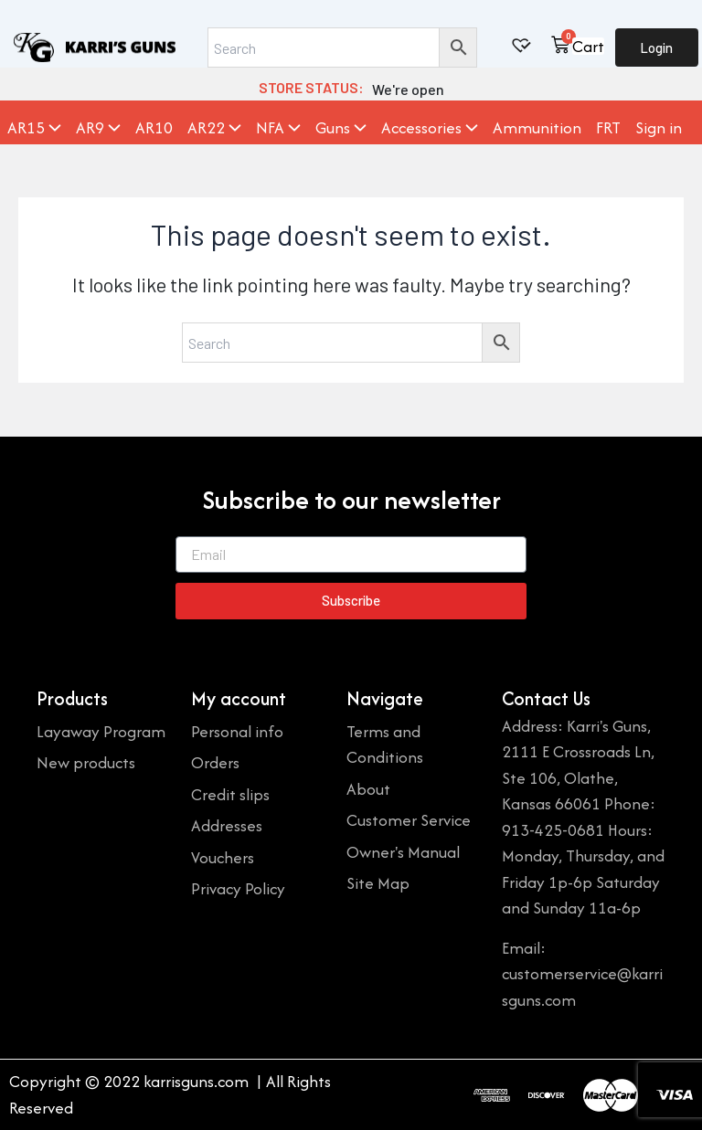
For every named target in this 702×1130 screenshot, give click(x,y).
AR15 (34, 128)
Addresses (226, 825)
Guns (341, 128)
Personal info (237, 731)
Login (657, 47)
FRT (608, 128)
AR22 (214, 128)
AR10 (154, 128)
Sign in (658, 128)
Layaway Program (101, 731)
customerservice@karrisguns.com (582, 986)
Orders (215, 762)
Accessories (429, 128)
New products (86, 762)
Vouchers (222, 857)
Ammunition (537, 128)
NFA (278, 128)
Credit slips (230, 794)
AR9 (98, 128)
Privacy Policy (238, 888)
